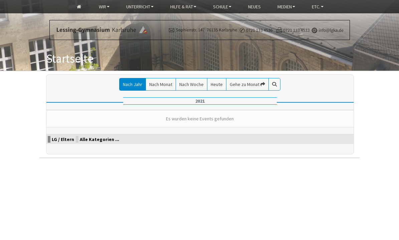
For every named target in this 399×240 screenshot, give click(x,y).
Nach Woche (191, 84)
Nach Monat (160, 84)
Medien (286, 7)
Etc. (318, 7)
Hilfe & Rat (183, 7)
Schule (222, 7)
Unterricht (140, 7)
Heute (217, 84)
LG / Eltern (63, 139)
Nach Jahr (132, 84)
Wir (104, 7)
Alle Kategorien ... (99, 139)
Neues (254, 7)
